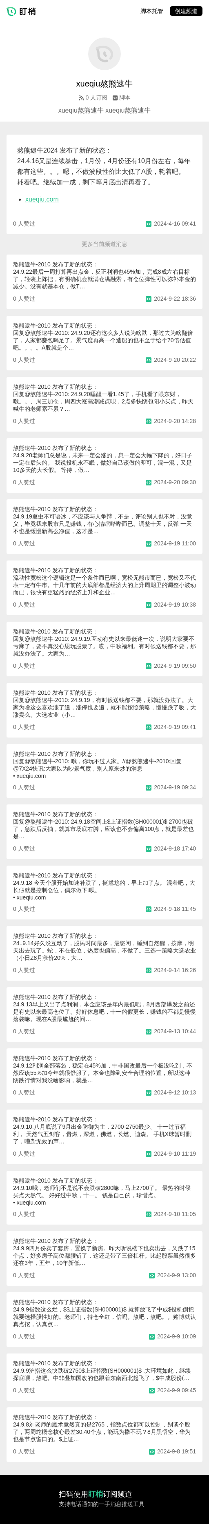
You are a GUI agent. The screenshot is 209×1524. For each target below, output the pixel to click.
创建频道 (186, 11)
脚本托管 (151, 11)
